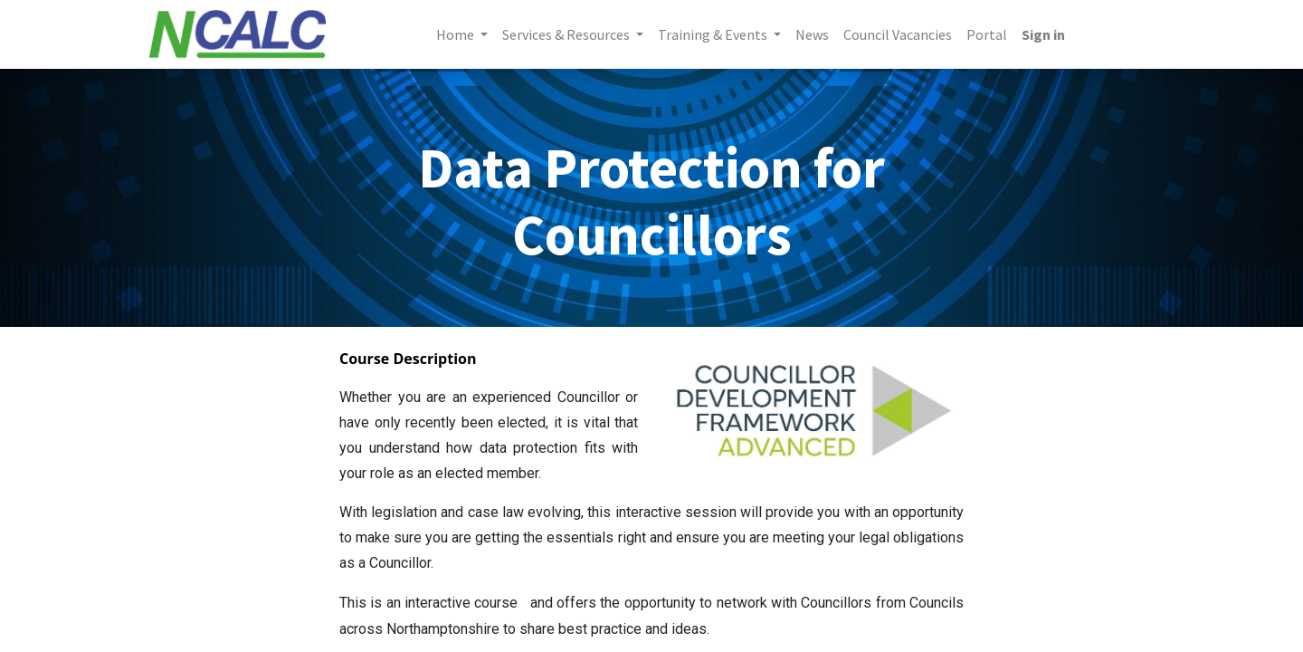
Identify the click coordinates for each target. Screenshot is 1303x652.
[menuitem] (812, 34)
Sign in (1043, 34)
